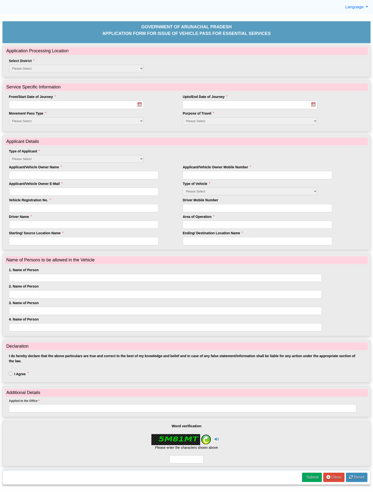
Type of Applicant (24, 151)
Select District (22, 61)
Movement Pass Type (27, 113)
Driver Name (20, 217)
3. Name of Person (24, 303)
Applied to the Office (24, 401)
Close (333, 477)
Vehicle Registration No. (30, 200)
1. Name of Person (24, 270)
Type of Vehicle (196, 184)
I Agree (19, 373)
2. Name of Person (24, 286)
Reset (356, 477)
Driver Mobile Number (200, 200)
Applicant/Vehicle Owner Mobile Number (217, 167)
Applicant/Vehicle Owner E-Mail (36, 184)
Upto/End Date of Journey (205, 97)
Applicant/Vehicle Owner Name (35, 167)
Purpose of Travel (198, 113)
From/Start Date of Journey (32, 97)
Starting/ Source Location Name (36, 233)
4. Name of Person (24, 319)
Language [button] (354, 7)
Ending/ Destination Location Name (213, 233)
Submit (311, 477)
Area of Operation (198, 217)
